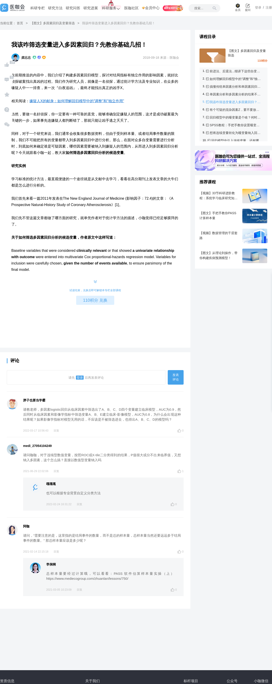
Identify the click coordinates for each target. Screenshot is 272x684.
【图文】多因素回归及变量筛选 (52, 23)
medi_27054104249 (37, 446)
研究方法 (55, 8)
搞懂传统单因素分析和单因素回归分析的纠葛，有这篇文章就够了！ (236, 86)
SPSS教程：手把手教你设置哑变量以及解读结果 (236, 125)
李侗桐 (51, 564)
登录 (80, 377)
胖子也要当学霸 (34, 400)
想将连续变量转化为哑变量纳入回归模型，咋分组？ (236, 133)
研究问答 (73, 8)
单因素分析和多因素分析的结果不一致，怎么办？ (236, 94)
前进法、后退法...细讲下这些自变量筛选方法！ (236, 71)
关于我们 (92, 681)
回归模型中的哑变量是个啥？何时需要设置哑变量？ (236, 117)
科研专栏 (37, 8)
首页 (20, 23)
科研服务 (111, 8)
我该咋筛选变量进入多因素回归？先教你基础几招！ (236, 102)
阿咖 (26, 526)
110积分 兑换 (95, 300)
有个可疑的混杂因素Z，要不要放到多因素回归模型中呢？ (236, 110)
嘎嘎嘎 (51, 484)
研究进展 (90, 8)
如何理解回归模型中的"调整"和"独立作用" (236, 79)
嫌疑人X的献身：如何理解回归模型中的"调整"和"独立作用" (76, 101)
